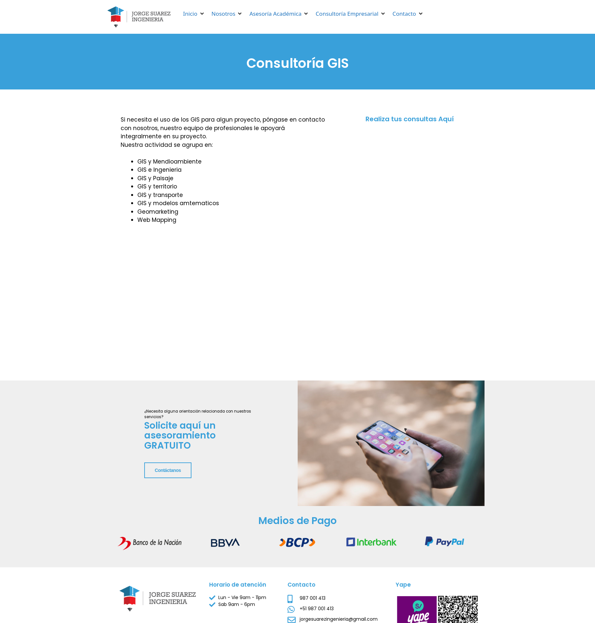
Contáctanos (146, 525)
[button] (194, 14)
